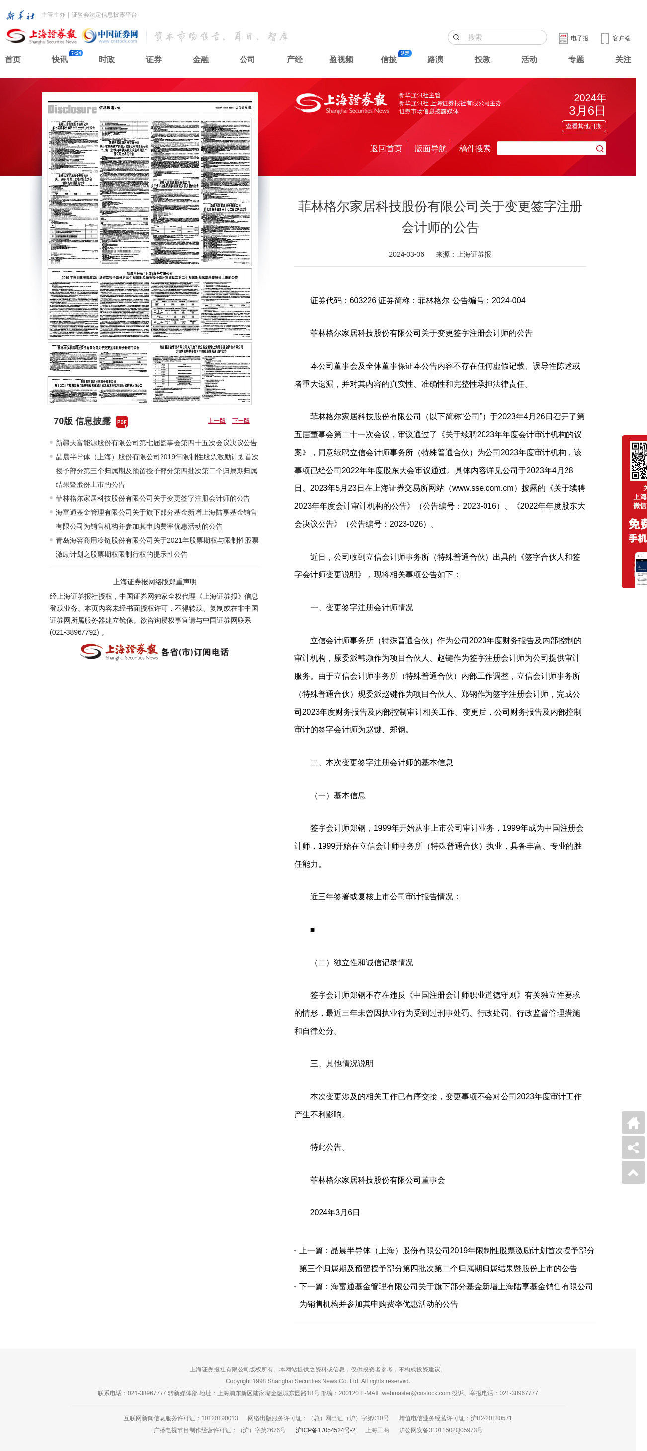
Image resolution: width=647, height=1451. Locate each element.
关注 (623, 59)
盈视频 (341, 59)
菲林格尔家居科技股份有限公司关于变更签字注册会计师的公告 (153, 498)
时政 (107, 59)
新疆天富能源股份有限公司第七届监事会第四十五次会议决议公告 (156, 443)
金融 (201, 59)
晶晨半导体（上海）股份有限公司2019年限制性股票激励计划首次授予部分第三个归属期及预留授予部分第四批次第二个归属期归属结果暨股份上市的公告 (157, 470)
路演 (435, 59)
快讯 (60, 59)
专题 (576, 59)
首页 (13, 59)
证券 (154, 59)
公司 (247, 59)
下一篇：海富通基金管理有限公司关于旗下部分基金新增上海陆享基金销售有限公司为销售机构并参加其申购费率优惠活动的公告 (446, 1295)
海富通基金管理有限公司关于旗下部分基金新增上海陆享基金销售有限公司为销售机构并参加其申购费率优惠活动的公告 (156, 519)
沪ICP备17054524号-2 (325, 1430)
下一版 (241, 420)
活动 (529, 59)
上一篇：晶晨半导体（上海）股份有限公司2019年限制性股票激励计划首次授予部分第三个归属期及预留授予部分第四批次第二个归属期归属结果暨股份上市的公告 (447, 1259)
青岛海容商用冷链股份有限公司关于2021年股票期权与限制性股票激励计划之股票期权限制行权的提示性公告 (157, 547)
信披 (389, 59)
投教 (482, 59)
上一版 (217, 420)
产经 (295, 59)
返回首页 (386, 148)
